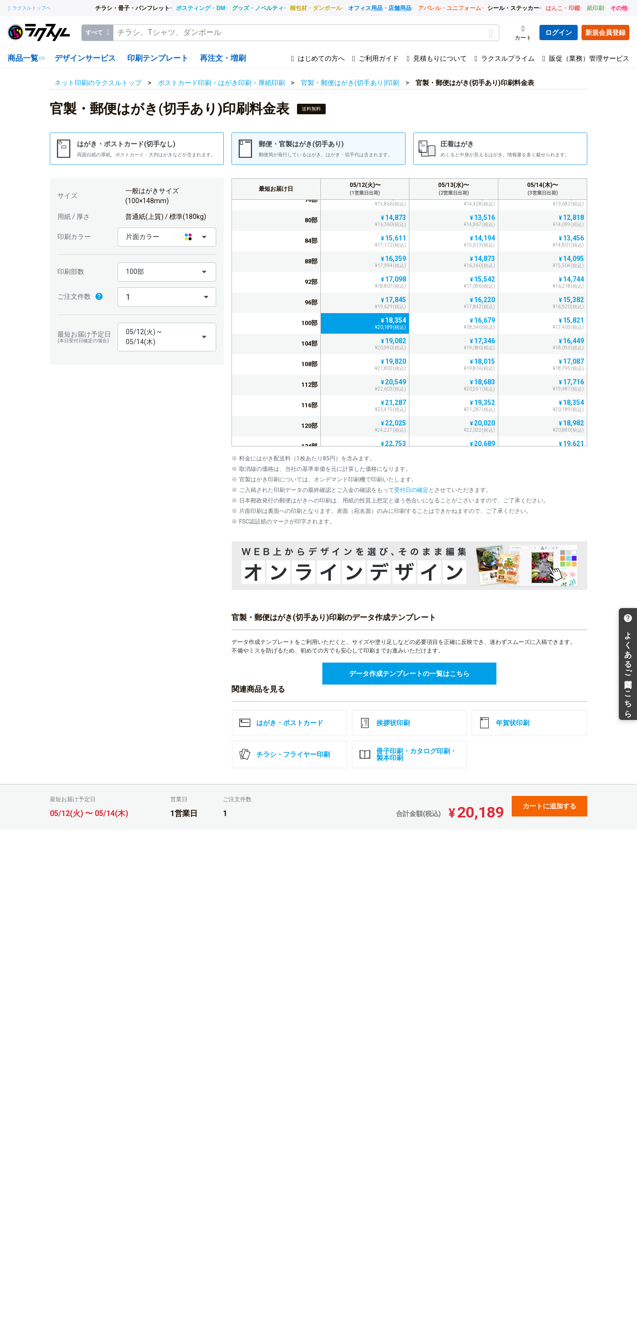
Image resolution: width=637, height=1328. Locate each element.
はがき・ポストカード (281, 723)
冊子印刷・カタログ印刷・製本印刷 (408, 754)
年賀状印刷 (504, 723)
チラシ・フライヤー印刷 (284, 754)
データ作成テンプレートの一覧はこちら (409, 673)
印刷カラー (74, 236)
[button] (167, 237)
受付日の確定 (411, 490)
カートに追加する (549, 806)
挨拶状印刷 (384, 723)
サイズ (67, 195)
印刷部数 (70, 271)
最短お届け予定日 (85, 337)
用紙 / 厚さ (73, 216)
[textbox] (306, 33)
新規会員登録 (605, 32)
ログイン (558, 32)
